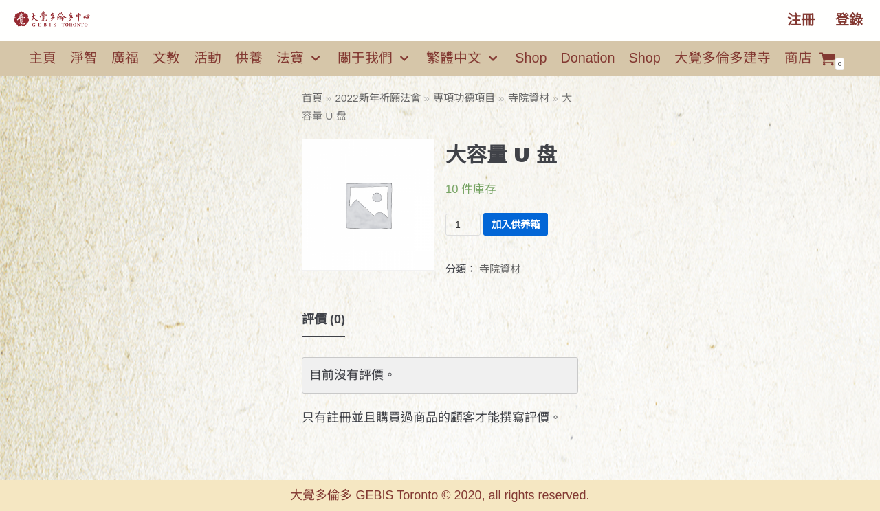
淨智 (84, 57)
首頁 (312, 98)
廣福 (125, 57)
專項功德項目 (464, 98)
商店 (798, 57)
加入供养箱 (516, 224)
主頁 (42, 57)
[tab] (323, 320)
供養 (249, 57)
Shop (531, 57)
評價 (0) (323, 319)
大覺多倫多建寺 (722, 57)
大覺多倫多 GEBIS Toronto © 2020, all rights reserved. (439, 495)
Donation (587, 57)
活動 (207, 57)
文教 (166, 57)
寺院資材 (528, 98)
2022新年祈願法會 (378, 98)
